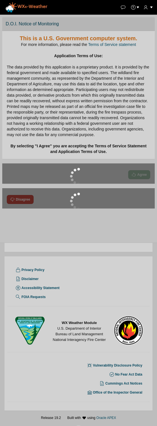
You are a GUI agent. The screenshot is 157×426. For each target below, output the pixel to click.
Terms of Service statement (112, 44)
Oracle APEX (106, 418)
